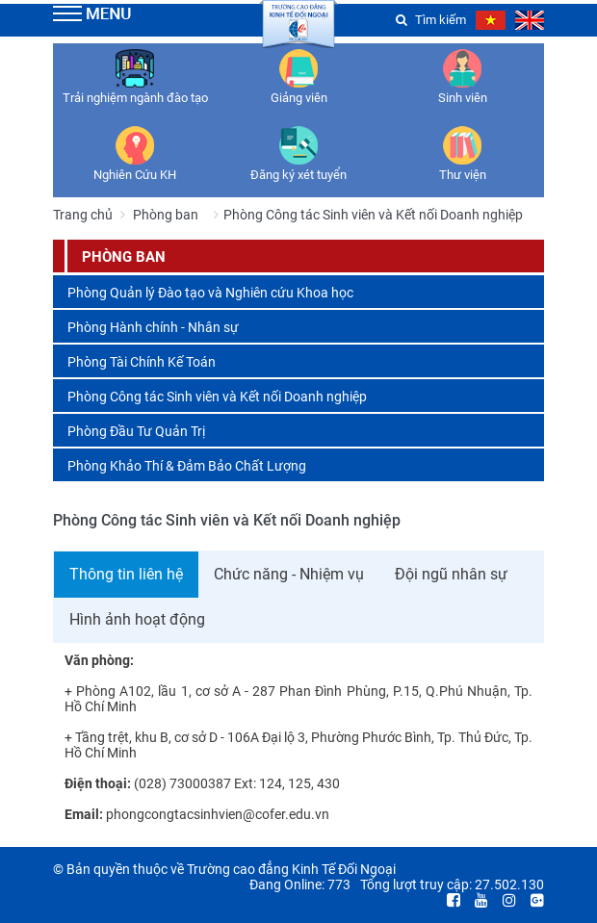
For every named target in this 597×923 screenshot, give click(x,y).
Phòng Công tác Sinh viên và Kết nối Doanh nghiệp (217, 396)
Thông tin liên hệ (126, 574)
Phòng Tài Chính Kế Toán (141, 362)
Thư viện (462, 174)
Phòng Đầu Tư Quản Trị (136, 431)
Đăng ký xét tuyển (298, 174)
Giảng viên (299, 97)
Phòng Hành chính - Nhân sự (153, 327)
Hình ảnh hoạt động (137, 619)
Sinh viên (462, 97)
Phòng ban (165, 214)
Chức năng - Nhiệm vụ (289, 574)
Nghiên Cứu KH (134, 174)
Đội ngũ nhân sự (451, 574)
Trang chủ (83, 214)
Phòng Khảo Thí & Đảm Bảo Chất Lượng (186, 466)
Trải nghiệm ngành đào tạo (135, 97)
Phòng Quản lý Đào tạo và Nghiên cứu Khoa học (210, 292)
